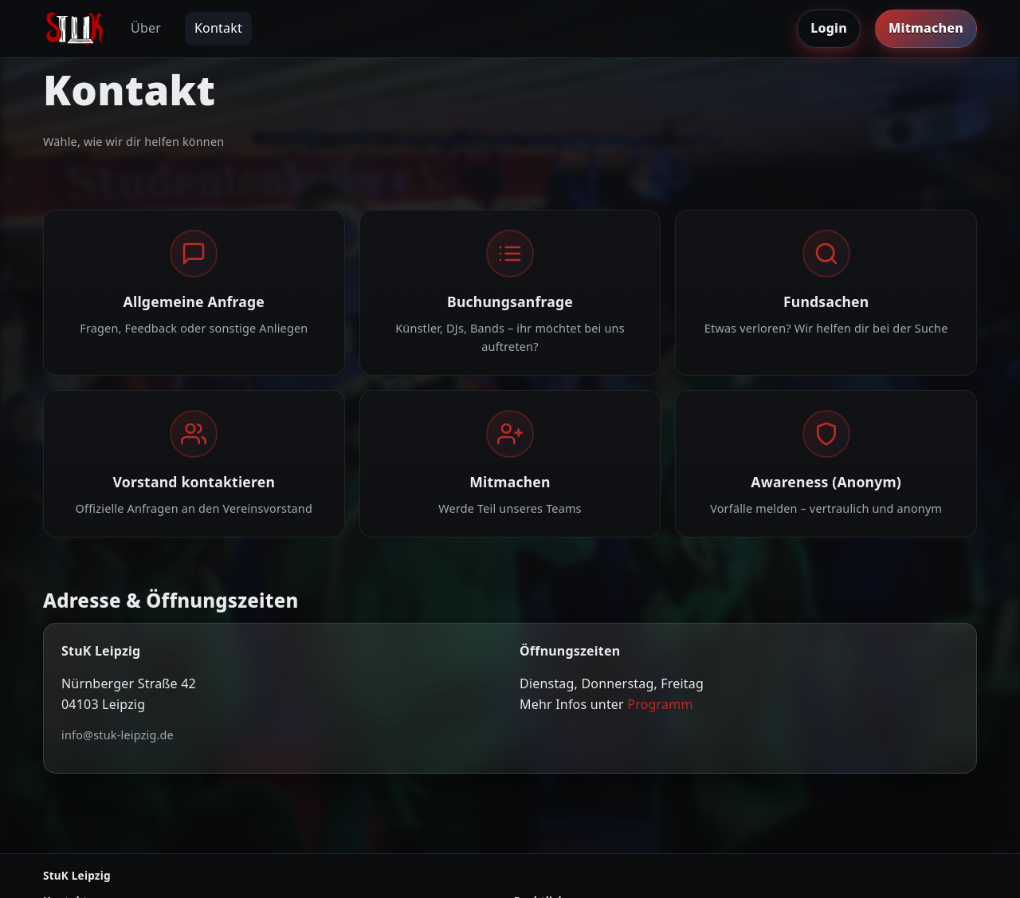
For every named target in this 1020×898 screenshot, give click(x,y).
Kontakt (218, 28)
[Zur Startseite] (75, 29)
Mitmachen (926, 28)
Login (828, 28)
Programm (659, 704)
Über (146, 28)
